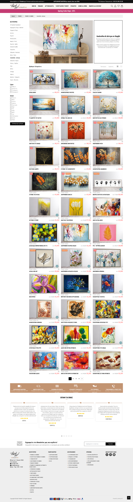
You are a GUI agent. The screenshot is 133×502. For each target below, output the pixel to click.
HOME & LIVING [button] (82, 6)
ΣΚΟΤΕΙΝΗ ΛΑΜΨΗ (34, 169)
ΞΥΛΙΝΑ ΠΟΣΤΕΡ (33, 459)
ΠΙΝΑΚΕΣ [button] (40, 6)
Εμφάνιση (111, 66)
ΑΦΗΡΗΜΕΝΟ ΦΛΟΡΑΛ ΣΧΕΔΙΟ (68, 245)
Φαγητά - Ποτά (13, 41)
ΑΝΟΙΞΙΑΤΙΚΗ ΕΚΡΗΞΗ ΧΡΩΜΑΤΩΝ (69, 373)
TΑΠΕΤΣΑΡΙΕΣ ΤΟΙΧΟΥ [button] (62, 6)
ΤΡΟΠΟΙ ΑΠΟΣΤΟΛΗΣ (73, 467)
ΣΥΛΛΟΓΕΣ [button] (73, 6)
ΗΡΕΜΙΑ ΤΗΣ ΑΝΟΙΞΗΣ (66, 118)
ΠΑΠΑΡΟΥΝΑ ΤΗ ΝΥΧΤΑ (99, 297)
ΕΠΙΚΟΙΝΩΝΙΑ (90, 465)
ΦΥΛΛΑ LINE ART (33, 271)
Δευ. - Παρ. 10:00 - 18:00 (16, 467)
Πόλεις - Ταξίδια (14, 63)
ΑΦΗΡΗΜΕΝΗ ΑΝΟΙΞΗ (66, 194)
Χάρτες (12, 74)
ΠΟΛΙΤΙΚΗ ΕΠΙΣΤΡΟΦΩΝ (92, 457)
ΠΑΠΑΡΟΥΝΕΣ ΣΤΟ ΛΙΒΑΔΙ (99, 348)
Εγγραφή (110, 443)
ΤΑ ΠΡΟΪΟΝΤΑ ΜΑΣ (53, 457)
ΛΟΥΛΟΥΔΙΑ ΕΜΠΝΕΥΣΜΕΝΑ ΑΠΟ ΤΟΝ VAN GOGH (38, 246)
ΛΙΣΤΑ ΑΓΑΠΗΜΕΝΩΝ (73, 461)
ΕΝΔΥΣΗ (32, 492)
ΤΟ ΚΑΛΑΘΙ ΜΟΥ (72, 459)
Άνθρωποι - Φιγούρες (15, 52)
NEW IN (34, 6)
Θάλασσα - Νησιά (14, 60)
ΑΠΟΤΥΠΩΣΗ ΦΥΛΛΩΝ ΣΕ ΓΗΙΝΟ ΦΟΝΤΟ (69, 323)
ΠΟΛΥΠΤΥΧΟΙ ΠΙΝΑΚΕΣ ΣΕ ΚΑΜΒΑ (37, 457)
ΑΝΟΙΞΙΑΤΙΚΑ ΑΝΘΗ (98, 220)
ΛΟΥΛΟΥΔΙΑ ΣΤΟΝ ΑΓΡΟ (35, 348)
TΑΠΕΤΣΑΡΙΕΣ (33, 473)
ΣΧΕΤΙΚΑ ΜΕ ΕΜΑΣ (53, 454)
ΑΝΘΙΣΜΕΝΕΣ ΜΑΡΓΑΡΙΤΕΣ (67, 143)
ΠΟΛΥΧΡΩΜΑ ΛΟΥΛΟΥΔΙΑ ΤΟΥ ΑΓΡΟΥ (100, 323)
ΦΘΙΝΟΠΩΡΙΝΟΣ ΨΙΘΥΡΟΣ (67, 92)
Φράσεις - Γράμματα (14, 77)
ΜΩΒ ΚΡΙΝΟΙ (32, 297)
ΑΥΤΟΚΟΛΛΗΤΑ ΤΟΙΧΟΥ (35, 471)
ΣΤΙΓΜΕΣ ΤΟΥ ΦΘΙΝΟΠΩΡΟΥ (68, 169)
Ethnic (11, 68)
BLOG (50, 461)
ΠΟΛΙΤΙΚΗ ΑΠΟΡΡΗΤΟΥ (92, 454)
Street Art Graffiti (14, 46)
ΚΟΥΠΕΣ (32, 490)
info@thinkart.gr (14, 465)
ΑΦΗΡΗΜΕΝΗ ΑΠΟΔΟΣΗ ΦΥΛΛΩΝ (69, 271)
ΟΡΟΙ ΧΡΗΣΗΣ (90, 459)
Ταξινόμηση (103, 66)
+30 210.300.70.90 (118, 1)
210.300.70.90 (14, 463)
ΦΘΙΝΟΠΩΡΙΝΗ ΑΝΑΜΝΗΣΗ (100, 169)
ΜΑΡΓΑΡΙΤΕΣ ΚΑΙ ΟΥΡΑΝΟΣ (99, 118)
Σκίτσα (11, 33)
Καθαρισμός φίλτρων (17, 123)
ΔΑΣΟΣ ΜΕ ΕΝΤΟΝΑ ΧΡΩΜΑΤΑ (68, 348)
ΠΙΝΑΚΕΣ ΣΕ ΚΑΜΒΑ (34, 454)
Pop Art (11, 35)
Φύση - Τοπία (13, 55)
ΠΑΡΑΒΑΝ (32, 485)
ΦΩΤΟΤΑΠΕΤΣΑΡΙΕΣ (34, 475)
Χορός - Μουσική (14, 80)
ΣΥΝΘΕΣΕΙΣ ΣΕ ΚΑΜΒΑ (35, 469)
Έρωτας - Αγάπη (13, 44)
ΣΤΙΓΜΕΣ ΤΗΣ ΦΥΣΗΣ (34, 194)
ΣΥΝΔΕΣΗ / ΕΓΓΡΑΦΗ (73, 457)
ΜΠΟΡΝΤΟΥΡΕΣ (33, 479)
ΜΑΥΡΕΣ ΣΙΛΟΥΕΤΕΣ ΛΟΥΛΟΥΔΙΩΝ (101, 194)
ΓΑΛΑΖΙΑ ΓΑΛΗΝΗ (97, 92)
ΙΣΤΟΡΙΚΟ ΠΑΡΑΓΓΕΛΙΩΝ (73, 463)
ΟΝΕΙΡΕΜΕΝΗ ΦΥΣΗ (98, 143)
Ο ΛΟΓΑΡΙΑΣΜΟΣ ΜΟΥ (73, 454)
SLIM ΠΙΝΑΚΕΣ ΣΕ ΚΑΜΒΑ (35, 461)
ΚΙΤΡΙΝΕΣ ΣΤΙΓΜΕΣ (33, 220)
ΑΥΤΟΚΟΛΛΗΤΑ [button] (49, 6)
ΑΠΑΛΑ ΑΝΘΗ (32, 92)
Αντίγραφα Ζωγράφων (15, 24)
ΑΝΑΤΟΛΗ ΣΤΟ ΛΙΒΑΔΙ (34, 143)
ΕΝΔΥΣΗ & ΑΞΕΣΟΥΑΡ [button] (95, 6)
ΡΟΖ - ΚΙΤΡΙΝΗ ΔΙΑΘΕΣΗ (99, 245)
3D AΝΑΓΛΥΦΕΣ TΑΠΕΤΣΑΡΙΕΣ (36, 477)
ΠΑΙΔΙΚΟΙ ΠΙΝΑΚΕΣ (34, 463)
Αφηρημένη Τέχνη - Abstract (16, 27)
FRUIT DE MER (33, 483)
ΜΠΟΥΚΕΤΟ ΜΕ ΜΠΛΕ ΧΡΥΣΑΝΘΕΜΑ (70, 297)
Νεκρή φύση (13, 38)
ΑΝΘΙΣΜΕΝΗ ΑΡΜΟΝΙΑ (98, 271)
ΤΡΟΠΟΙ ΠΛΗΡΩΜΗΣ (72, 465)
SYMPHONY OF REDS (34, 481)
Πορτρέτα (12, 49)
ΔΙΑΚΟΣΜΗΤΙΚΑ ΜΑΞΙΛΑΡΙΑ (36, 488)
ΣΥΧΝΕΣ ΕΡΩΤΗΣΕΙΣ (53, 459)
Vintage (12, 71)
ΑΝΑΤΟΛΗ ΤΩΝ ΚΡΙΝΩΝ (67, 220)
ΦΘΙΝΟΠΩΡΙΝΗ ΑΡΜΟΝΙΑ (35, 322)
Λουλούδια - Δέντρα (15, 57)
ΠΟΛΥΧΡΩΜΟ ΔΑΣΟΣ (34, 373)
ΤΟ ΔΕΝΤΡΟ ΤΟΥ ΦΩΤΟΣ (35, 118)
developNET (120, 498)
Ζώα (11, 66)
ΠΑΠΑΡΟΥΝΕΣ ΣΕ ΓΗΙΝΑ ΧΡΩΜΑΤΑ (101, 373)
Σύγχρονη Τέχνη (14, 30)
